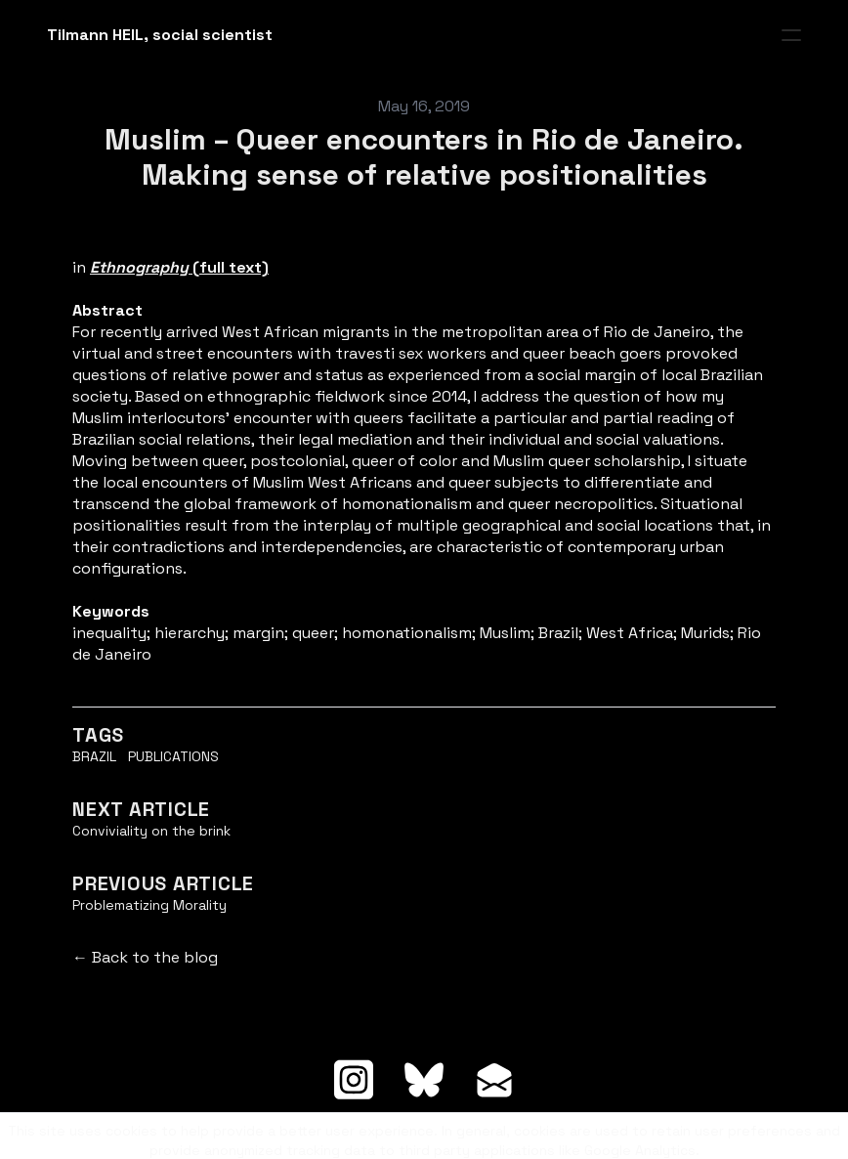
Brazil (94, 756)
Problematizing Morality (149, 905)
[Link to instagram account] (353, 1079)
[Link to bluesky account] (424, 1079)
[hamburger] (791, 35)
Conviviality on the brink (151, 830)
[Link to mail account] (494, 1079)
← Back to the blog (145, 957)
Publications (173, 756)
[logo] (160, 35)
